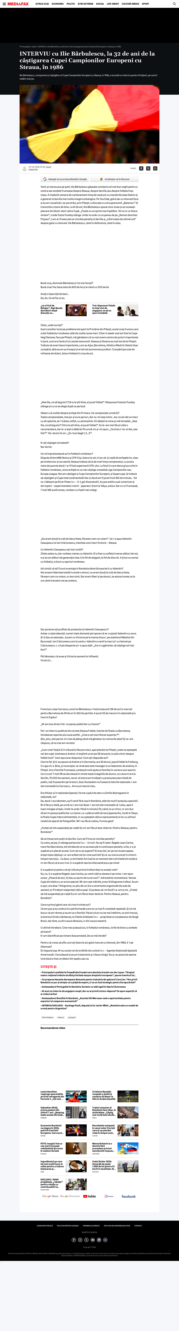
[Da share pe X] (148, 168)
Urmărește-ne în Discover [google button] (114, 179)
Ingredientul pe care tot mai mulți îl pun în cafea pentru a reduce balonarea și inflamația (52, 1165)
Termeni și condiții (91, 1226)
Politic (71, 4)
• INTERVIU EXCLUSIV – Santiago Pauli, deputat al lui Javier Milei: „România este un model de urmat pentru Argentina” (89, 1007)
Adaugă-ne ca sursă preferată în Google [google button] (65, 179)
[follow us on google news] (50, 1196)
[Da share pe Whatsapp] (155, 168)
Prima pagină (25, 46)
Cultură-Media (130, 4)
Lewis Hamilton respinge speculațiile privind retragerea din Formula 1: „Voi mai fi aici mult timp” (52, 1095)
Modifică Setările (89, 1232)
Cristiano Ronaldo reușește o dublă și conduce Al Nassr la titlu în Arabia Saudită (103, 1095)
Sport (145, 4)
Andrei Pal (33, 169)
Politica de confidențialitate (117, 1226)
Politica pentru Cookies (68, 1226)
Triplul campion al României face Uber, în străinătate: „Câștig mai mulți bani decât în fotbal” (104, 1111)
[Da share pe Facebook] (141, 168)
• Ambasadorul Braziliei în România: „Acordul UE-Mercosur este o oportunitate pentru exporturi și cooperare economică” (86, 1000)
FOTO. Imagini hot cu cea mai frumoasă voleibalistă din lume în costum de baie (52, 1147)
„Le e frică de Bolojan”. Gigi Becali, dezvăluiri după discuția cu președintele (52, 309)
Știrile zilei (42, 4)
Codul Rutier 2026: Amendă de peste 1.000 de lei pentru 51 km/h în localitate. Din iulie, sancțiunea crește (103, 1165)
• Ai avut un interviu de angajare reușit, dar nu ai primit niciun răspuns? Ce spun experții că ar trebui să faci (89, 992)
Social (100, 4)
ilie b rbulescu (47, 1017)
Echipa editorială (45, 1226)
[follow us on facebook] (128, 1196)
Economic (58, 4)
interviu (60, 1017)
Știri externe (85, 4)
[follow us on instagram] (109, 1196)
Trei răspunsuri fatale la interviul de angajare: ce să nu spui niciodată (103, 309)
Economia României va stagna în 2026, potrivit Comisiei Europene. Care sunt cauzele (51, 1129)
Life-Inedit (113, 4)
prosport (72, 1017)
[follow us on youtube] (89, 1196)
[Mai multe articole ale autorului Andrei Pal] (24, 168)
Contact (138, 1226)
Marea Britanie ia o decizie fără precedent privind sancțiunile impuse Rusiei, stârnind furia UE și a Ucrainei (103, 1147)
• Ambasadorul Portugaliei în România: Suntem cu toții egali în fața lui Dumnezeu (83, 986)
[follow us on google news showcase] (70, 1196)
